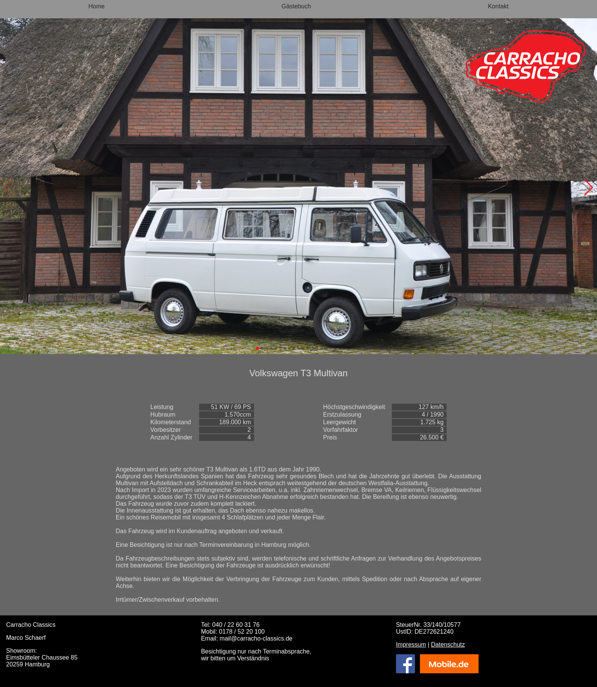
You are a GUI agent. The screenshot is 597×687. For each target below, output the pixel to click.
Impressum (411, 644)
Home (96, 6)
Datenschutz (448, 644)
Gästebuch (296, 6)
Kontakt (498, 6)
